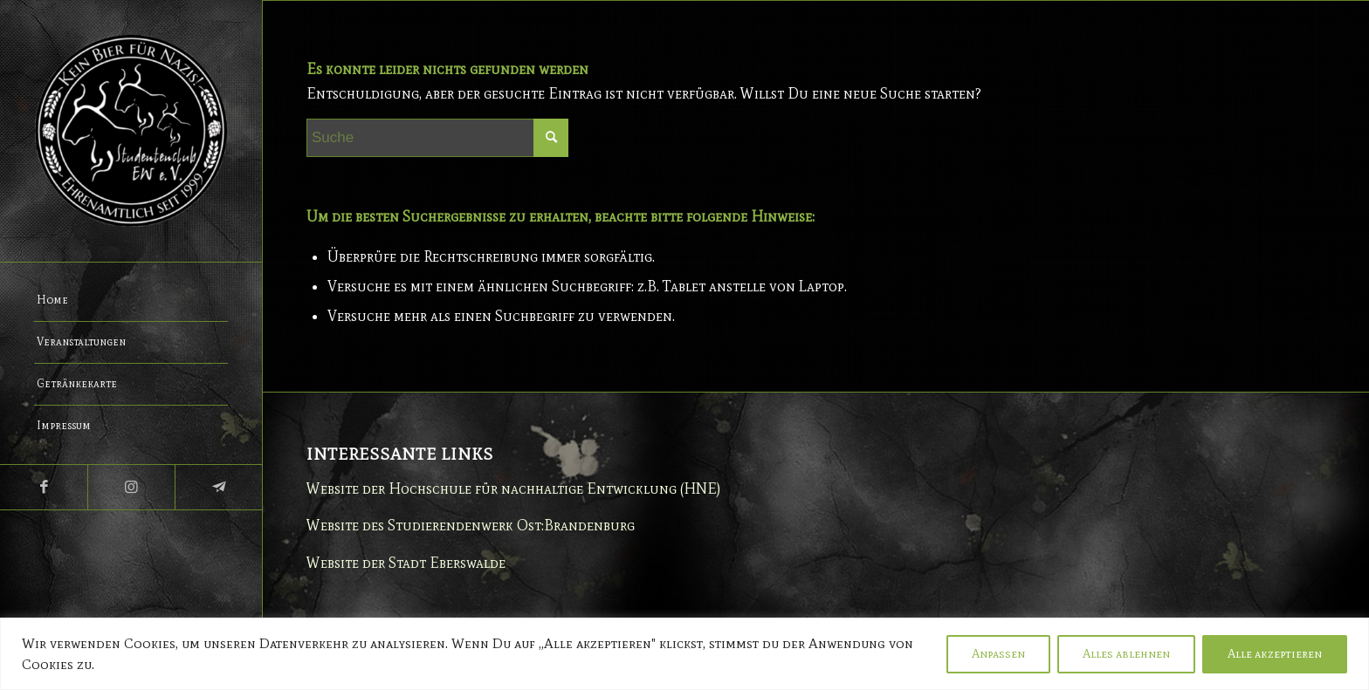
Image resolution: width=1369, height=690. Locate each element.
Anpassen (998, 653)
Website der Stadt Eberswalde (406, 562)
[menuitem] (131, 301)
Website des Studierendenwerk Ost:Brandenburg (470, 525)
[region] (684, 654)
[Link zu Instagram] (131, 487)
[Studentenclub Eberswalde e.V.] (131, 131)
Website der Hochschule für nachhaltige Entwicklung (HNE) (513, 488)
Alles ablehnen (1126, 653)
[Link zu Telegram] (218, 487)
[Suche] (437, 138)
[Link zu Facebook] (43, 487)
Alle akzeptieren (1275, 653)
